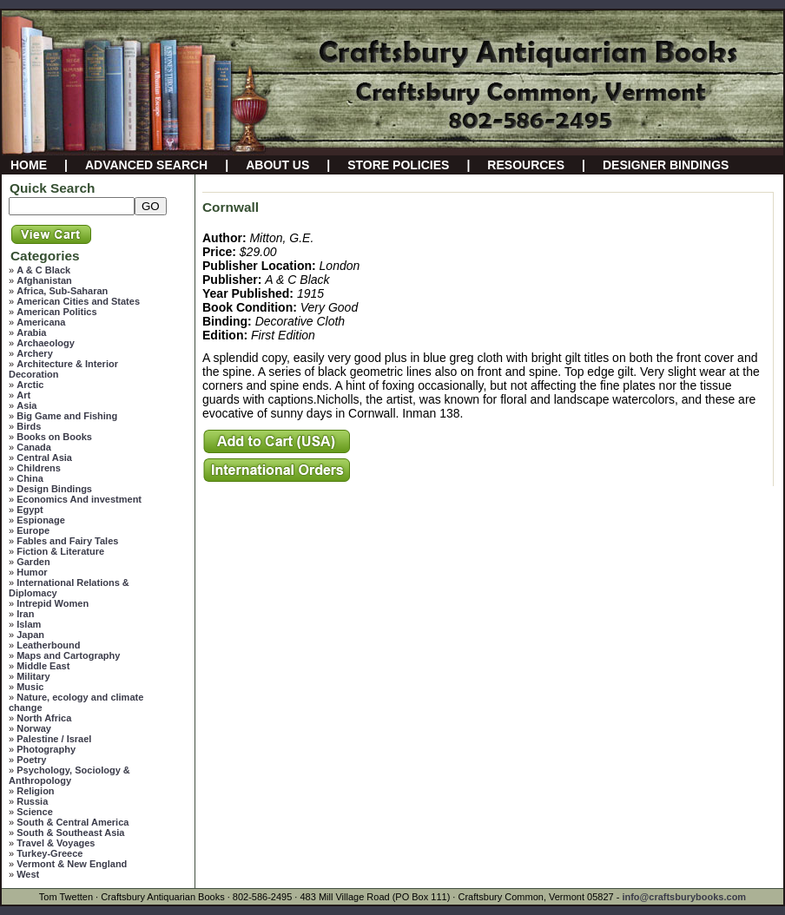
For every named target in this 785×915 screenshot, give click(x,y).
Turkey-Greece (49, 853)
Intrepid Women (52, 603)
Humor (31, 572)
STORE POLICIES (398, 165)
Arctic (29, 384)
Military (33, 676)
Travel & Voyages (55, 843)
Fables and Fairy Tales (67, 541)
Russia (32, 801)
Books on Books (54, 436)
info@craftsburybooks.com (684, 897)
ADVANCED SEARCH (146, 165)
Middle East (42, 666)
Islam (28, 624)
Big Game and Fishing (66, 416)
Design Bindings (54, 489)
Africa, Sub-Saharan (62, 291)
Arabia (31, 332)
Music (29, 686)
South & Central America (72, 822)
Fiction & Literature (60, 551)
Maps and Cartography (68, 655)
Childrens (38, 468)
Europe (32, 530)
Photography (46, 749)
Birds (28, 426)
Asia (26, 405)
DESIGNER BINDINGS (666, 165)
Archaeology (45, 343)
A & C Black (43, 270)
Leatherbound (48, 645)
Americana (40, 322)
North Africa (43, 718)
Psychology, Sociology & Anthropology (69, 775)
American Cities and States (78, 301)
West (27, 874)
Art (23, 395)
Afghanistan (44, 280)
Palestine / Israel (53, 739)
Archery (34, 353)
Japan (30, 634)
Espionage (40, 520)
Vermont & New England (71, 864)
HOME (28, 165)
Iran (25, 614)
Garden (33, 561)
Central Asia (44, 457)
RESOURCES (525, 165)
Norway (33, 728)
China (29, 478)
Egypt (29, 509)
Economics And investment (79, 499)
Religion (35, 791)
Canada (33, 447)
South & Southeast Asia (70, 832)
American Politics (56, 311)
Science (34, 811)
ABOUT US (277, 165)
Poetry (31, 759)
